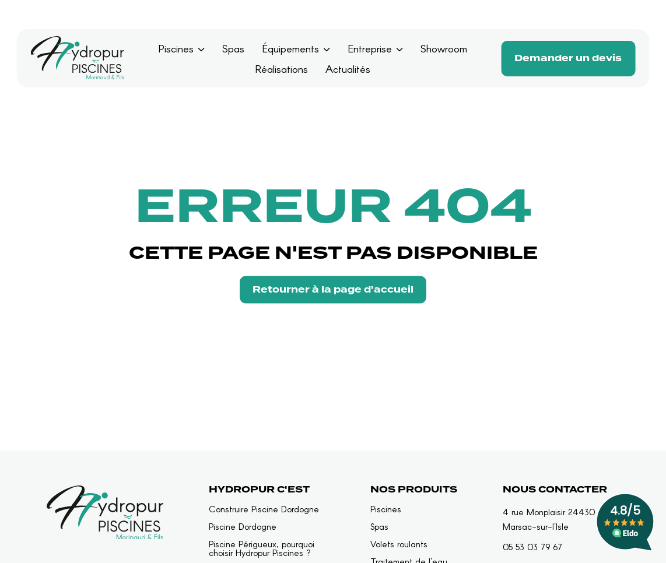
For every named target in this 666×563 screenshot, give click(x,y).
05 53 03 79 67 (532, 546)
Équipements (290, 48)
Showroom (443, 48)
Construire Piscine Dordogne (264, 509)
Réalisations (281, 69)
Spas (233, 48)
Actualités (347, 69)
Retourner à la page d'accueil (333, 289)
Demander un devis (568, 58)
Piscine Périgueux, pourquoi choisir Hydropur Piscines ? (261, 548)
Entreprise (370, 48)
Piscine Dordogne (242, 526)
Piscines (176, 48)
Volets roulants (398, 544)
